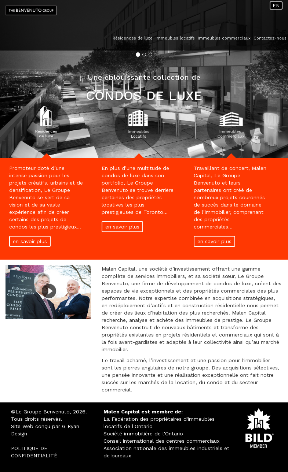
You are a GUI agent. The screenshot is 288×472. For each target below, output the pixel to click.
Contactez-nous (270, 38)
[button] (21, 79)
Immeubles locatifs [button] (175, 38)
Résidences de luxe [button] (133, 38)
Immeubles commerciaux (224, 38)
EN (276, 5)
